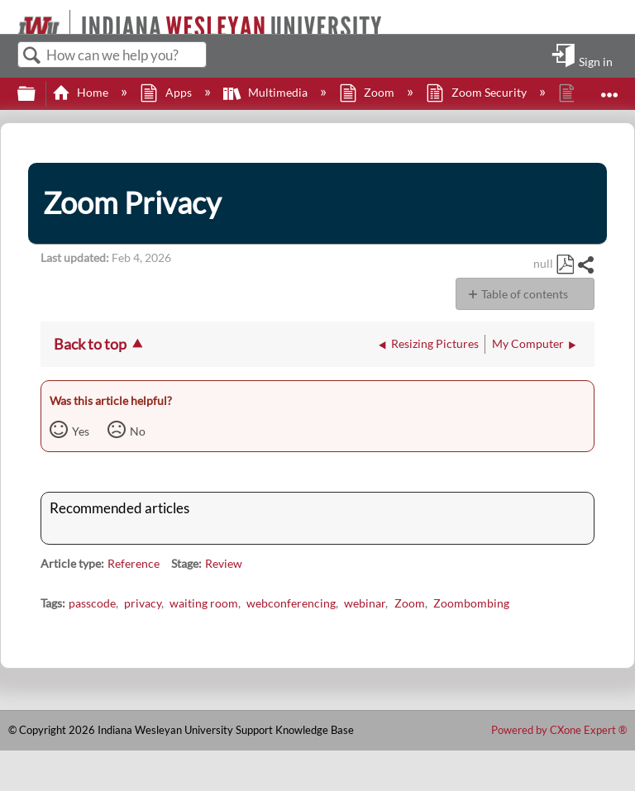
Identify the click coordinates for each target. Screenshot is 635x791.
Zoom (368, 92)
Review (223, 563)
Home (81, 92)
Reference (133, 563)
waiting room (203, 603)
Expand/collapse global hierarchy (37, 94)
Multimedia (266, 92)
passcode (92, 603)
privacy (142, 603)
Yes (80, 431)
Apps (166, 92)
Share (585, 264)
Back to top (90, 344)
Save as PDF (565, 265)
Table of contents (524, 294)
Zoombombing (471, 603)
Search (32, 56)
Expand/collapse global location (609, 89)
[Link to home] (10, 17)
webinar (364, 603)
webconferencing (291, 603)
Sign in (596, 61)
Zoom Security (477, 92)
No (138, 431)
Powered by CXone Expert (559, 729)
